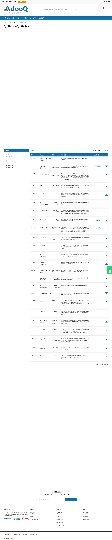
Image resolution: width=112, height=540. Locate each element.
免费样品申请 (34, 519)
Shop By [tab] (8, 150)
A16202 (33, 278)
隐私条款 (85, 516)
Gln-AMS (42, 348)
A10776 (33, 166)
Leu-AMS (42, 330)
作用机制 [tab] (7, 154)
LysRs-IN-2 (43, 301)
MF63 (41, 186)
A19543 (33, 311)
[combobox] (60, 9)
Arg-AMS (42, 339)
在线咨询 (22, 2)
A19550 (33, 320)
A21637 (33, 355)
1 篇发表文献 (98, 166)
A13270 (33, 219)
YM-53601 (43, 238)
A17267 (33, 293)
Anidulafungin (43, 227)
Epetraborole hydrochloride (43, 286)
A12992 (33, 193)
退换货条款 (86, 519)
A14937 (33, 254)
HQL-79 (42, 193)
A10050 (33, 158)
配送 (31, 516)
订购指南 (32, 513)
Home (5, 22)
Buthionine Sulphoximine (43, 279)
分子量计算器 (60, 526)
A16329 (33, 285)
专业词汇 (59, 513)
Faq (58, 516)
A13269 (33, 210)
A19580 (33, 329)
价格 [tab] (6, 160)
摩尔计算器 (60, 522)
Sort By (94, 150)
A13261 (33, 202)
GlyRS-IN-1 (43, 311)
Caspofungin (43, 210)
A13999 (33, 245)
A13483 (33, 237)
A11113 (33, 174)
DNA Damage (12, 22)
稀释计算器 (60, 519)
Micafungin (43, 219)
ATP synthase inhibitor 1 (43, 321)
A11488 (33, 185)
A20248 (33, 338)
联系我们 (85, 513)
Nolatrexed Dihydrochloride (44, 203)
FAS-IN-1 (42, 356)
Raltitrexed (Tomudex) (43, 167)
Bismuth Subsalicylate (43, 263)
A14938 (33, 262)
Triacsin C (42, 245)
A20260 (33, 348)
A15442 (33, 270)
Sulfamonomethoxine (46, 293)
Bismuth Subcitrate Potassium (45, 255)
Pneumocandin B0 (45, 174)
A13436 (33, 227)
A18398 (33, 301)
